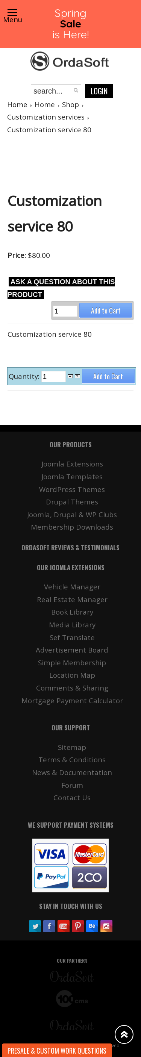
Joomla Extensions (72, 463)
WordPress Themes (72, 489)
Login (99, 91)
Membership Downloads (72, 527)
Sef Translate (72, 637)
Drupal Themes (72, 501)
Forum (72, 785)
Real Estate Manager (72, 599)
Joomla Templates (72, 476)
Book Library (72, 611)
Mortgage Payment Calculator (72, 700)
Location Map (72, 675)
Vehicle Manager (72, 586)
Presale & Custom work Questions (57, 1050)
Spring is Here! (70, 23)
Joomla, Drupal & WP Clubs (72, 514)
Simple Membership (72, 662)
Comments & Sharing (72, 687)
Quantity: (25, 376)
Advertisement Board (72, 649)
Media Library (72, 624)
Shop (70, 104)
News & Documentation (72, 772)
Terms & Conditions (72, 759)
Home (17, 104)
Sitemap (72, 747)
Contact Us (72, 797)
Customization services (46, 116)
